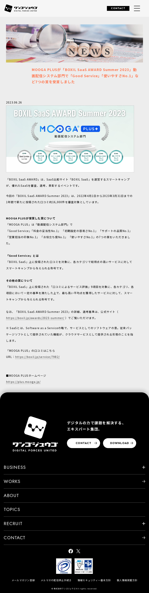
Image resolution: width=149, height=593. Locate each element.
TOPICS (12, 509)
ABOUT (11, 495)
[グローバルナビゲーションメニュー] (137, 8)
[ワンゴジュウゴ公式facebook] (70, 551)
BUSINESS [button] (74, 467)
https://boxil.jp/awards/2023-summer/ (35, 318)
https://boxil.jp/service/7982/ (37, 357)
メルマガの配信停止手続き (56, 580)
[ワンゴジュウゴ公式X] (78, 551)
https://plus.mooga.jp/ (23, 382)
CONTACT (118, 8)
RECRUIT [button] (74, 523)
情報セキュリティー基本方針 (94, 580)
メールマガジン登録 (23, 580)
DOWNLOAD (121, 443)
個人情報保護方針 (127, 580)
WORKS (74, 481)
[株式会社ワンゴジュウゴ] (35, 433)
